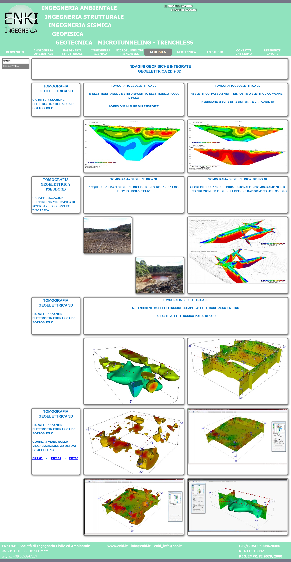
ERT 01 (37, 458)
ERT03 (73, 458)
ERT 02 (56, 458)
